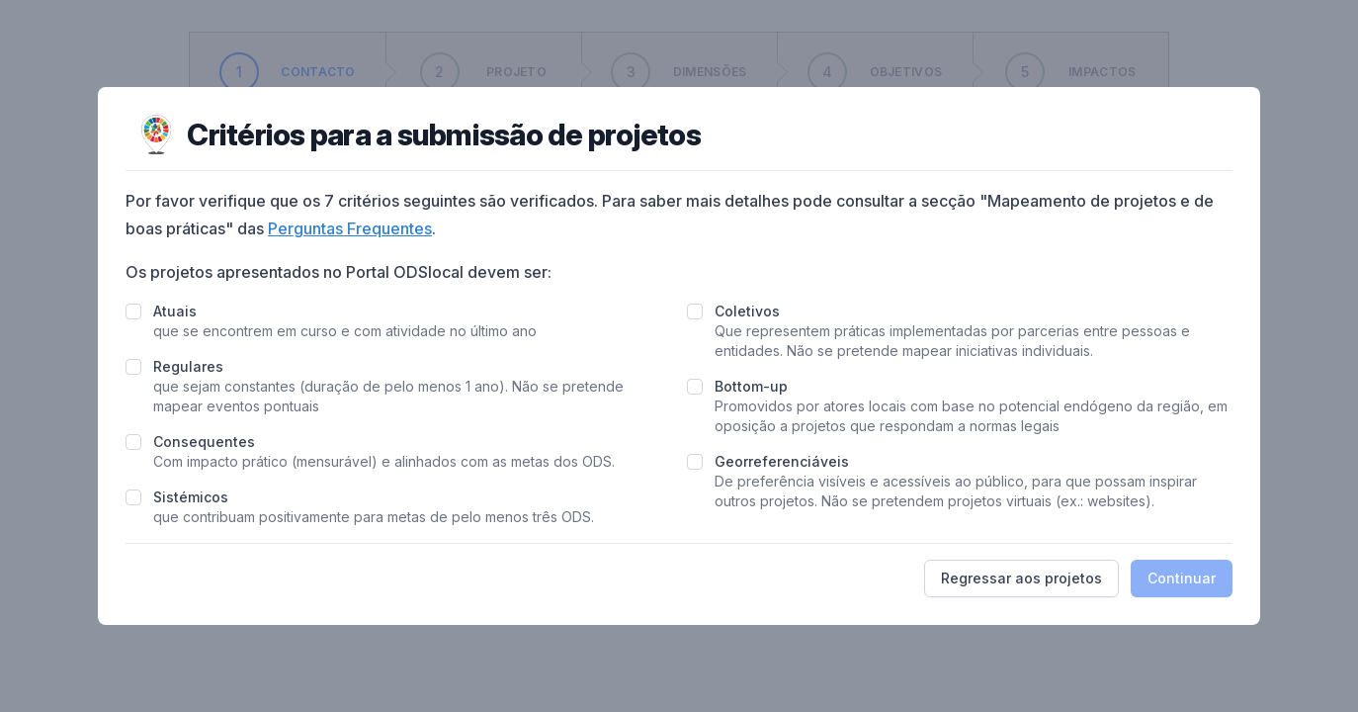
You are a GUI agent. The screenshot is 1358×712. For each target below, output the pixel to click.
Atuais (175, 311)
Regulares (188, 366)
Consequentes (204, 441)
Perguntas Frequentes (350, 228)
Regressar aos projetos (1021, 578)
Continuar (1181, 578)
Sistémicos (190, 497)
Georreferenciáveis (782, 461)
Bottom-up (751, 386)
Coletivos (747, 311)
